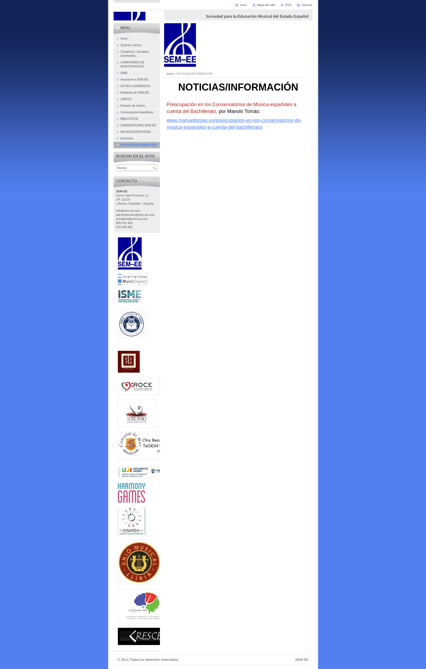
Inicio (170, 73)
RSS (288, 5)
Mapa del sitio (266, 5)
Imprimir (307, 5)
